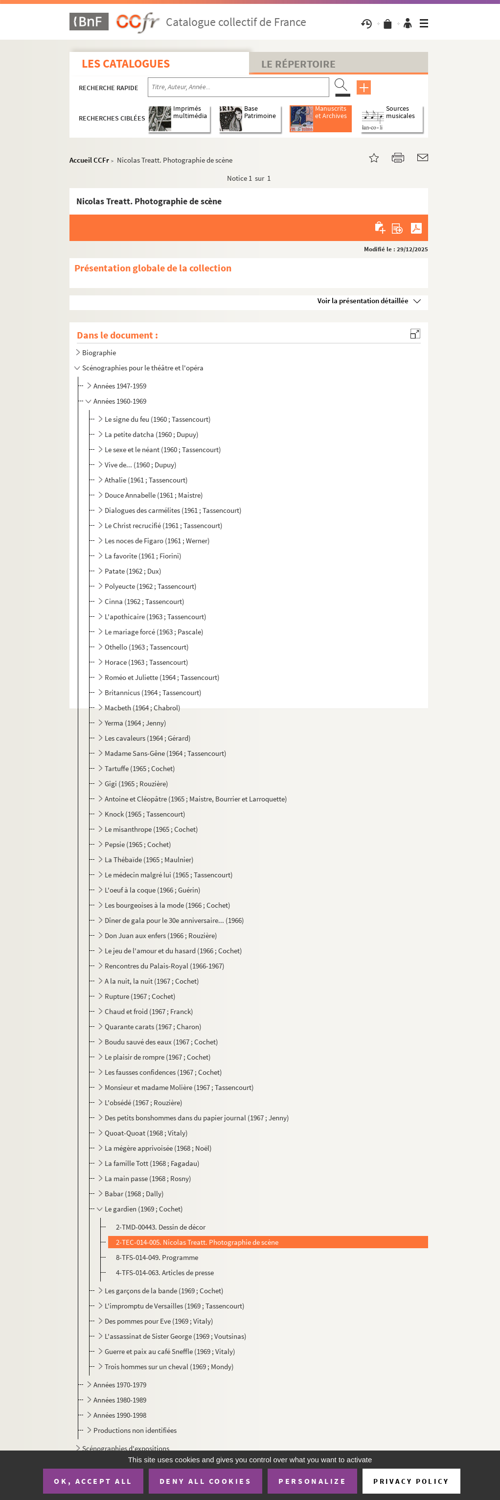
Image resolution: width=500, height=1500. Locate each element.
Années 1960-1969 (119, 401)
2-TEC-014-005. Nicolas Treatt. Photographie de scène (197, 1242)
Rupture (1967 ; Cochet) (140, 996)
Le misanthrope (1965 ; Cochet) (151, 829)
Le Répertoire (298, 64)
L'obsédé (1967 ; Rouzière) (143, 1102)
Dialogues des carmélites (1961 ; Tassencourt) (173, 510)
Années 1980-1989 (119, 1399)
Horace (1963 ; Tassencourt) (146, 662)
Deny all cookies (205, 1481)
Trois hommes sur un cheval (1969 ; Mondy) (169, 1366)
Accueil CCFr (89, 160)
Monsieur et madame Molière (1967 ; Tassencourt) (179, 1087)
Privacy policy (411, 1481)
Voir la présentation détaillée (363, 300)
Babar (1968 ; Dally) (134, 1193)
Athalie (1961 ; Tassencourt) (146, 479)
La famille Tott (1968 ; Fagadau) (152, 1163)
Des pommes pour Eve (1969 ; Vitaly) (159, 1321)
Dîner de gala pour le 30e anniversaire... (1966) (174, 920)
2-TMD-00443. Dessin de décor (160, 1227)
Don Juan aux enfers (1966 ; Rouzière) (161, 935)
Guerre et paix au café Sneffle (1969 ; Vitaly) (170, 1351)
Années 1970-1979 (119, 1384)
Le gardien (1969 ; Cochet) (144, 1208)
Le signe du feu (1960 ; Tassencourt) (158, 419)
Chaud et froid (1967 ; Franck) (149, 1011)
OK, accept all (93, 1481)
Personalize (312, 1481)
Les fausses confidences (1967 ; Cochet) (163, 1072)
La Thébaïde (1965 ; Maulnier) (149, 859)
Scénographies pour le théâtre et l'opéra (143, 367)
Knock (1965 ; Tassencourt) (145, 814)
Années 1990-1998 (119, 1415)
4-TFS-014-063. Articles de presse (165, 1272)
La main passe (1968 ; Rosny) (148, 1178)
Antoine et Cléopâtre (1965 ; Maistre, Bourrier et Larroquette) (196, 798)
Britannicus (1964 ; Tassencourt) (153, 692)
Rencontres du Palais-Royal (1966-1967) (165, 965)
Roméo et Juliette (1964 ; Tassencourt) (162, 677)
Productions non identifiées (135, 1430)
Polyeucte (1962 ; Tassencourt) (151, 586)
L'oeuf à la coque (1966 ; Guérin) (153, 890)
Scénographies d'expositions (125, 1448)
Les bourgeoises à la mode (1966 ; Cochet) (167, 905)
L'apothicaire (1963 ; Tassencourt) (155, 616)
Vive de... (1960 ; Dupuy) (141, 464)
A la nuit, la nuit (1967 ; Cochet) (152, 981)
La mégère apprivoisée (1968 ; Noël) (158, 1148)
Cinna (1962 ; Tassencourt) (144, 601)
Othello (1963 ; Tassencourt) (147, 647)
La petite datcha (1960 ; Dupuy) (152, 434)
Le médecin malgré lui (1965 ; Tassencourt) (169, 874)
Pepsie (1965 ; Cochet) (138, 844)
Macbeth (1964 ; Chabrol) (143, 707)
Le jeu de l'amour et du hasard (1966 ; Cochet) (173, 950)
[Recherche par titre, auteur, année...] (238, 87)
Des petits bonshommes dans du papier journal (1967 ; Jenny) (197, 1117)
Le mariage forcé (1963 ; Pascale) (154, 631)
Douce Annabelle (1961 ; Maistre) (154, 495)
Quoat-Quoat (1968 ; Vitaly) (146, 1132)
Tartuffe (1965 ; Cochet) (140, 768)
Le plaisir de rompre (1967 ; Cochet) (158, 1057)
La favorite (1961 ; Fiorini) (143, 555)
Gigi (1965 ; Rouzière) (136, 783)
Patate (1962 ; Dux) (133, 571)
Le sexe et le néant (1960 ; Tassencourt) (163, 449)
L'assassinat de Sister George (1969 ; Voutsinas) (176, 1336)
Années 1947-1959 (119, 385)
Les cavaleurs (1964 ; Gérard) (148, 738)
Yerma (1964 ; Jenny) (135, 722)
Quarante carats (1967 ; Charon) (153, 1026)
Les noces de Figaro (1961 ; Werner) (157, 540)
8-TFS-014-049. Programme (157, 1257)
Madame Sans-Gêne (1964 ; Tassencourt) (166, 753)
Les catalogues (126, 63)
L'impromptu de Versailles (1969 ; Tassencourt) (175, 1305)
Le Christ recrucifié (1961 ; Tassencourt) (164, 525)
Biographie (99, 352)
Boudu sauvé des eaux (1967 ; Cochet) (161, 1041)
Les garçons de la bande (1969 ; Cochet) (164, 1290)
